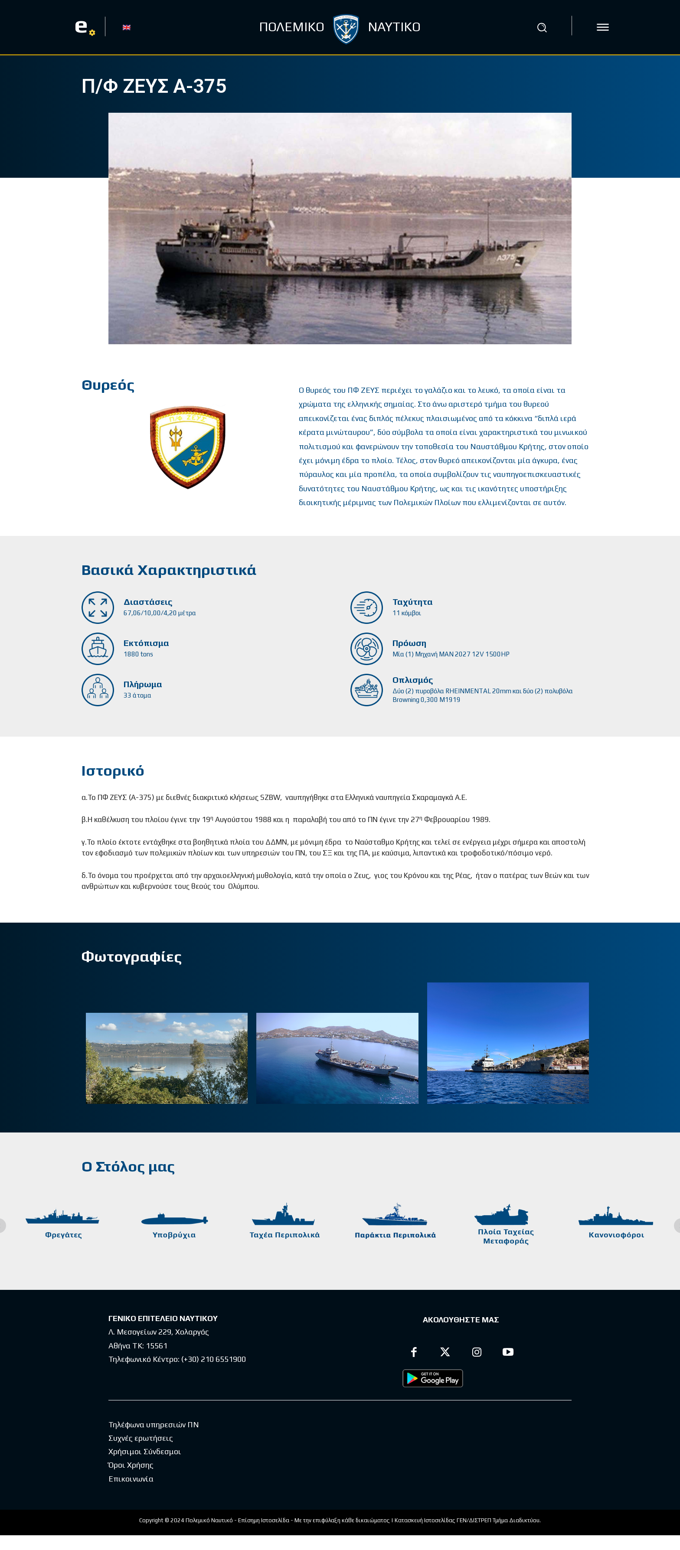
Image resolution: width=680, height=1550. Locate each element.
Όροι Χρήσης (131, 1479)
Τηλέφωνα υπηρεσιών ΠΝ (153, 1439)
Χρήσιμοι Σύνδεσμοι (144, 1466)
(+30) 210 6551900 (213, 1359)
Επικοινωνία (131, 1493)
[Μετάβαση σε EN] (126, 27)
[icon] (602, 27)
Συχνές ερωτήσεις (140, 1452)
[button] (542, 27)
